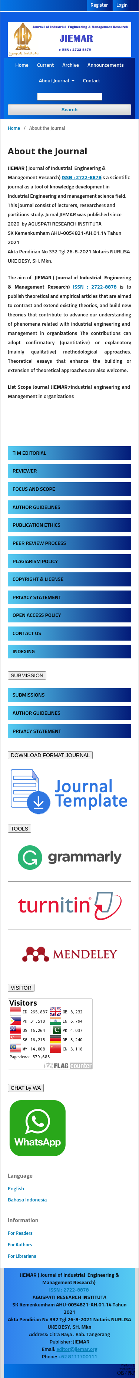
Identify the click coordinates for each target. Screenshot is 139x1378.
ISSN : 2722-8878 (96, 287)
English (16, 1188)
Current (45, 65)
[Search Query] (69, 97)
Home (22, 65)
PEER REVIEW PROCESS (39, 543)
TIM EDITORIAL (29, 453)
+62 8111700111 (77, 1356)
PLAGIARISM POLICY (35, 561)
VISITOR (21, 988)
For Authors (20, 1245)
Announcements (105, 65)
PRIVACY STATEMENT (37, 597)
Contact (91, 80)
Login (122, 5)
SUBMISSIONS (28, 695)
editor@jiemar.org (76, 1349)
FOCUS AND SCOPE (34, 489)
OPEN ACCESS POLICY (37, 615)
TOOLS (19, 829)
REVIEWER (25, 471)
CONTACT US (27, 633)
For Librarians (22, 1256)
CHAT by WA (26, 1088)
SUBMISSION (27, 675)
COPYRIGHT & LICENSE (38, 579)
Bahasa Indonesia (27, 1200)
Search (69, 109)
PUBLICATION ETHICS (36, 525)
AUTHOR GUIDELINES (36, 507)
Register (99, 5)
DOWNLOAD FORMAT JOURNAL (50, 755)
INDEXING (24, 651)
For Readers (20, 1233)
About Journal (54, 80)
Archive (70, 65)
